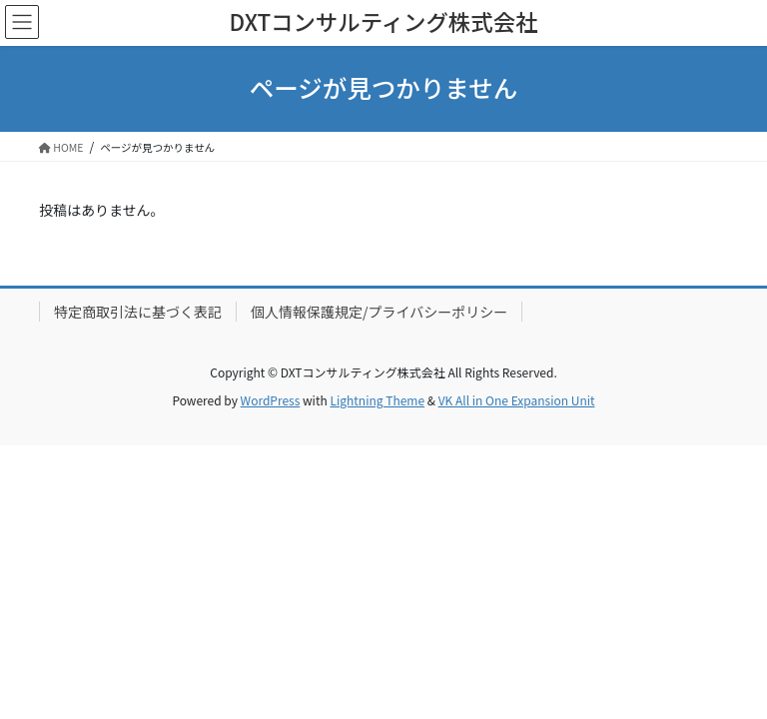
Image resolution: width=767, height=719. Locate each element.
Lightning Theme (377, 399)
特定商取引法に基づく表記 (138, 312)
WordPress (271, 399)
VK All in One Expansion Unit (516, 399)
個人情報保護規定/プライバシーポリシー (379, 312)
